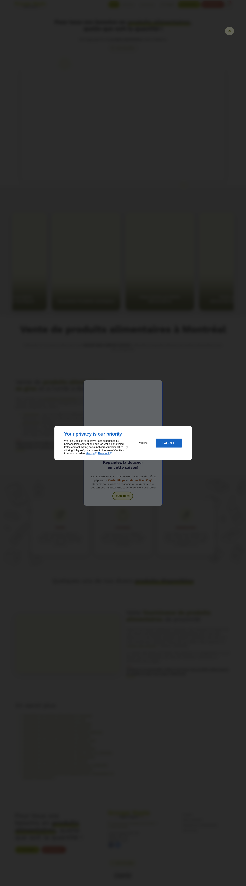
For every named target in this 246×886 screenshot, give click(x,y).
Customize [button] (144, 443)
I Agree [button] (168, 443)
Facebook (104, 453)
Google (90, 453)
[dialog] (123, 443)
